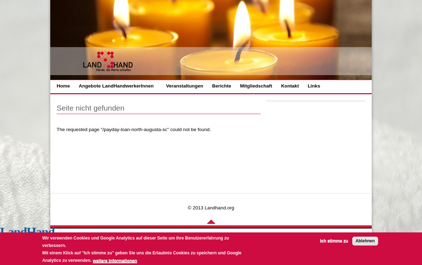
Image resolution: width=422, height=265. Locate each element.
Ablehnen (365, 242)
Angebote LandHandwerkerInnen (116, 86)
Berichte (221, 86)
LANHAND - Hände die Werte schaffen (108, 61)
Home (63, 86)
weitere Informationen (115, 262)
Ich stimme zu (334, 242)
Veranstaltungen (184, 86)
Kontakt (290, 86)
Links (314, 86)
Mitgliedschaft (256, 86)
